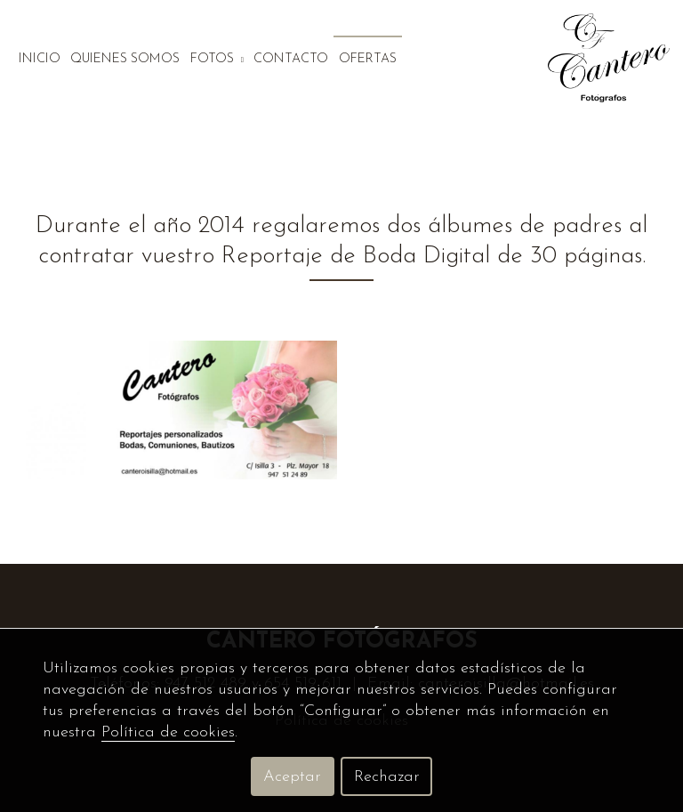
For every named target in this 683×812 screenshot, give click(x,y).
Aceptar (292, 776)
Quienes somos (125, 59)
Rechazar (387, 776)
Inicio (39, 59)
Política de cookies (168, 732)
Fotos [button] (217, 59)
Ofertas (368, 59)
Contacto (290, 59)
